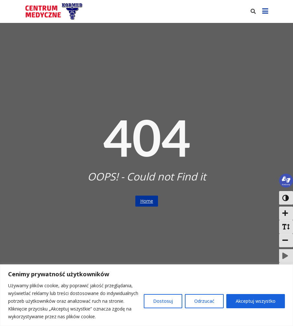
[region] (146, 295)
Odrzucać (204, 301)
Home (146, 201)
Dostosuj (163, 301)
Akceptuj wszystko (256, 301)
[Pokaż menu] (265, 11)
